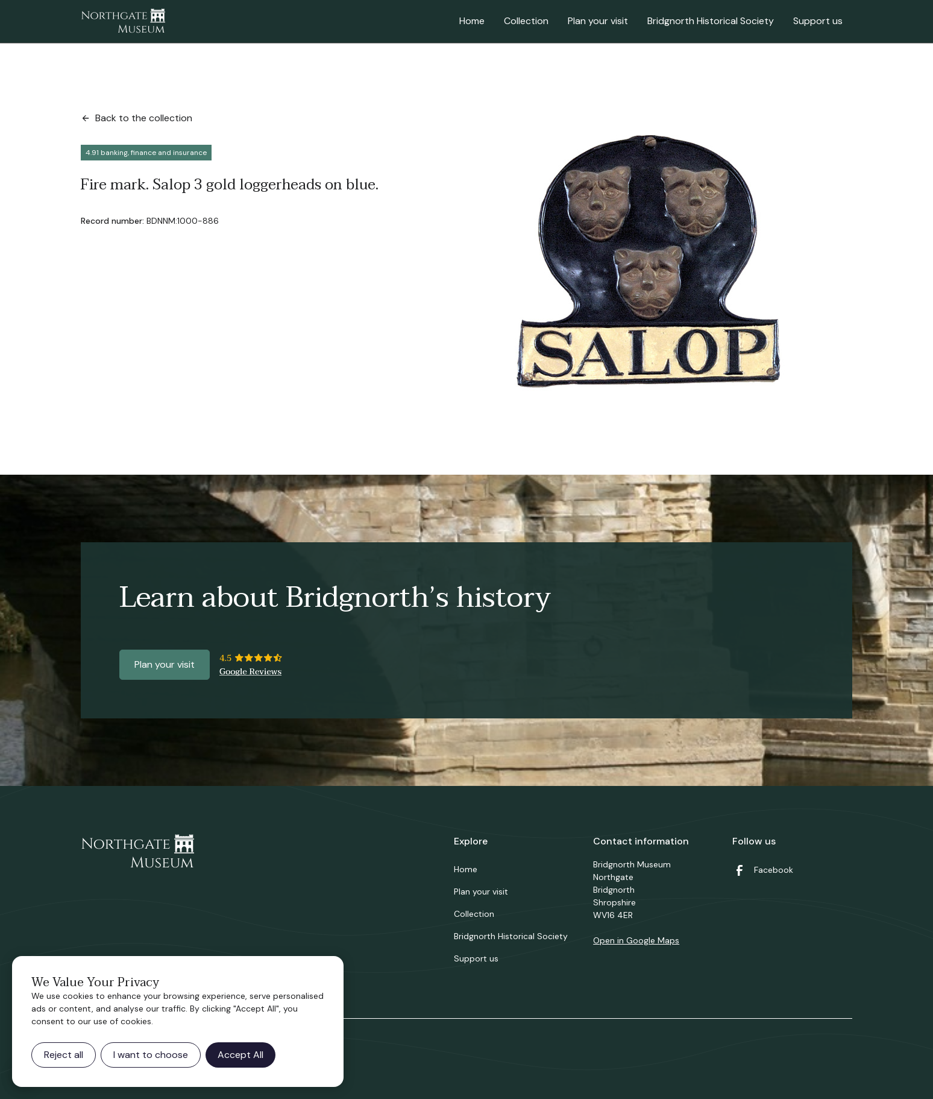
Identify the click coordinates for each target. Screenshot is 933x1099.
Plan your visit (598, 20)
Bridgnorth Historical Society (710, 20)
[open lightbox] (645, 259)
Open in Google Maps (636, 940)
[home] (123, 21)
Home (472, 20)
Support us (818, 20)
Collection (526, 20)
